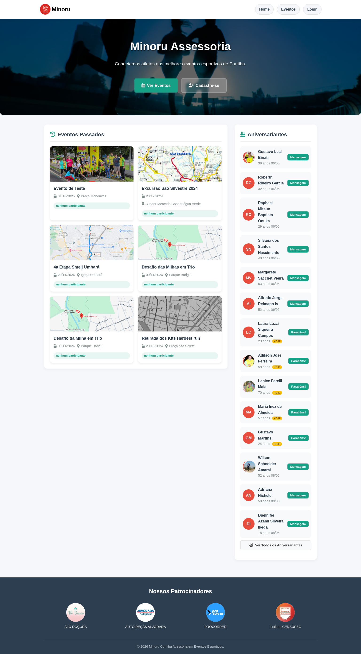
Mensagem (298, 157)
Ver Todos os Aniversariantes (275, 545)
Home (264, 9)
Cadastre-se (203, 85)
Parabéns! (298, 332)
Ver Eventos (156, 85)
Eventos (288, 9)
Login (312, 9)
